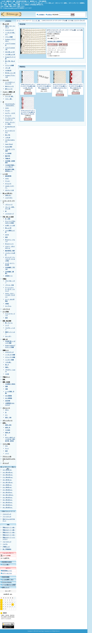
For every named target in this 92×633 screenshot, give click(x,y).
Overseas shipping (7, 582)
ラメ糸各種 (8, 153)
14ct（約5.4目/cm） (8, 472)
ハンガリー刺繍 (9, 359)
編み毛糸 (7, 156)
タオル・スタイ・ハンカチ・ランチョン (10, 295)
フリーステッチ (7, 516)
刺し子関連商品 (7, 549)
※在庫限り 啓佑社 (10, 384)
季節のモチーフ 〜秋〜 (9, 532)
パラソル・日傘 (9, 285)
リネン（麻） (8, 99)
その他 (7, 374)
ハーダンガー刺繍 (10, 354)
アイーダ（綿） (9, 96)
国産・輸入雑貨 (7, 321)
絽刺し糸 (7, 427)
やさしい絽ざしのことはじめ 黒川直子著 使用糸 (10, 439)
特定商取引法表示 (7, 562)
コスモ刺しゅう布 (10, 54)
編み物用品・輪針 (10, 250)
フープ (7, 325)
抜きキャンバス (9, 86)
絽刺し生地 (8, 425)
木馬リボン (8, 195)
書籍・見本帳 (6, 382)
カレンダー (8, 336)
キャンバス (6, 80)
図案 (4, 379)
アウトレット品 (7, 456)
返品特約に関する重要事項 (55, 41)
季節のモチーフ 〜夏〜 (9, 530)
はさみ (7, 234)
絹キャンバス (8, 89)
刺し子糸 (7, 135)
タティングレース (7, 420)
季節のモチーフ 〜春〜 (9, 527)
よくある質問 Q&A (7, 579)
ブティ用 (7, 68)
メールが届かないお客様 (8, 585)
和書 (6, 386)
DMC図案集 (8, 395)
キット (7, 448)
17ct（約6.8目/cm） (8, 477)
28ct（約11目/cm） (8, 492)
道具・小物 (8, 417)
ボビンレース (6, 408)
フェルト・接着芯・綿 (9, 92)
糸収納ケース (8, 276)
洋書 (6, 389)
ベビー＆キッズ (7, 541)
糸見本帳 (7, 400)
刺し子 (7, 364)
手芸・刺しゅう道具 (8, 217)
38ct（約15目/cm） (8, 502)
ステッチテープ (7, 94)
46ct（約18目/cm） (8, 507)
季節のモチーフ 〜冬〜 (9, 535)
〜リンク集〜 (5, 564)
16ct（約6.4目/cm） (8, 475)
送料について (5, 587)
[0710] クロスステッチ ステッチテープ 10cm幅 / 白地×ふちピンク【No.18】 (28, 112)
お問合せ (49, 14)
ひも (6, 446)
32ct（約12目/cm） (8, 497)
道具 (6, 237)
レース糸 (5, 174)
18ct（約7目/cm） (7, 480)
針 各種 (7, 219)
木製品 (7, 303)
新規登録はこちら (7, 570)
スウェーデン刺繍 (10, 357)
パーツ (7, 453)
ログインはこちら (7, 573)
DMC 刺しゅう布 (10, 52)
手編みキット (6, 377)
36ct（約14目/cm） (8, 500)
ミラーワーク (6, 309)
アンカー (7, 110)
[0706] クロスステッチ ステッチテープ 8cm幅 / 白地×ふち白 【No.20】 (28, 86)
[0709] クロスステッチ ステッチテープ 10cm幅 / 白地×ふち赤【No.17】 (76, 86)
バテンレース (8, 204)
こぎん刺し (8, 362)
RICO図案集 (8, 398)
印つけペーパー (9, 244)
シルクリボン (8, 197)
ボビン (7, 410)
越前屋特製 (8, 176)
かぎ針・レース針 (10, 225)
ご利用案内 (41, 14)
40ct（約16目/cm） (8, 505)
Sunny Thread (9, 144)
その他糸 (7, 430)
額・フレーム (8, 323)
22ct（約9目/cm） (7, 487)
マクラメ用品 (6, 444)
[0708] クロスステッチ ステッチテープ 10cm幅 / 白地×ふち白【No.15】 (44, 86)
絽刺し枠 (7, 432)
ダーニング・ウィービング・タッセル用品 (10, 259)
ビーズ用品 (6, 311)
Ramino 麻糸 (8, 146)
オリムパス (8, 115)
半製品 (4, 279)
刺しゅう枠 (8, 228)
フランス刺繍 (8, 37)
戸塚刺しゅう (6, 546)
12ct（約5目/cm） (7, 470)
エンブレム (8, 306)
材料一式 (5, 339)
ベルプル (5, 544)
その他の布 (8, 70)
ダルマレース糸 (9, 190)
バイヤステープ (9, 213)
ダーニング (6, 463)
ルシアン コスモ (10, 113)
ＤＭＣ (7, 108)
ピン (6, 415)
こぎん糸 (7, 137)
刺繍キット (6, 350)
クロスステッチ (9, 30)
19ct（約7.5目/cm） (8, 482)
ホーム (18, 20)
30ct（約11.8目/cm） (8, 495)
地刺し (7, 367)
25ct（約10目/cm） (8, 490)
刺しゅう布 (6, 24)
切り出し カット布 (10, 73)
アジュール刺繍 (9, 65)
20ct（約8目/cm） (7, 485)
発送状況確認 (5, 577)
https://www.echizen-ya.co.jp (11, 8)
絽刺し (4, 423)
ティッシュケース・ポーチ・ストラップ (10, 289)
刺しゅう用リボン (7, 193)
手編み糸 (7, 158)
